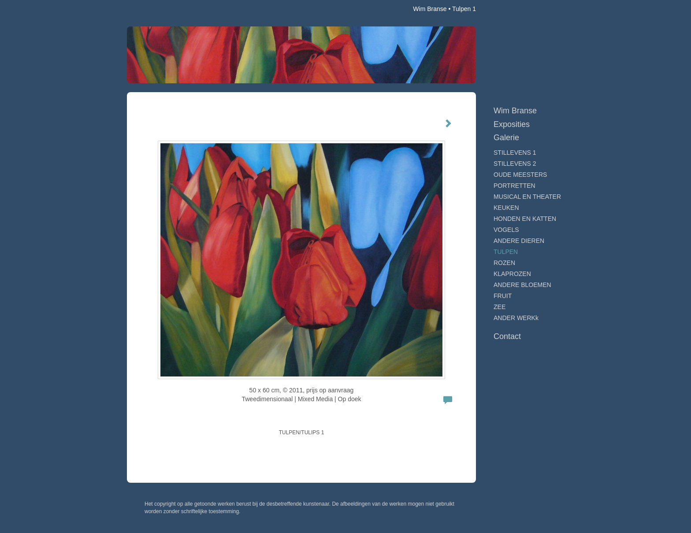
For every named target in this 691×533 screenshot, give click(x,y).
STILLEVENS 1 (515, 152)
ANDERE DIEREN (519, 240)
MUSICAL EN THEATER (527, 196)
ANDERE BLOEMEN (522, 284)
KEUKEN (506, 207)
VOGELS (506, 229)
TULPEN (506, 251)
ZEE (499, 306)
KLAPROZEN (512, 273)
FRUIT (503, 295)
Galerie (506, 137)
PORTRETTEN (514, 185)
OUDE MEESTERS (520, 174)
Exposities (512, 124)
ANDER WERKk (516, 317)
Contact (507, 336)
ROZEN (504, 262)
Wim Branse (429, 8)
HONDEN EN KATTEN (525, 218)
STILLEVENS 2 (515, 163)
